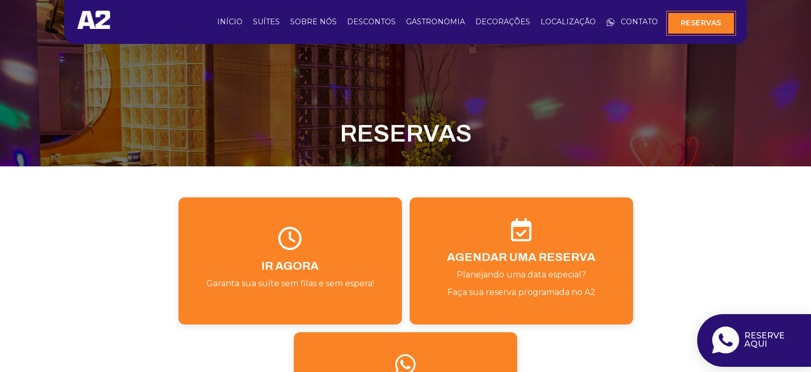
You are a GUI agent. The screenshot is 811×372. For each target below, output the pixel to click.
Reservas (701, 22)
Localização (568, 22)
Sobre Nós (313, 22)
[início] (93, 25)
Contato (632, 22)
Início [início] (230, 22)
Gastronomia (435, 22)
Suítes (266, 22)
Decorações (502, 22)
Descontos (371, 22)
